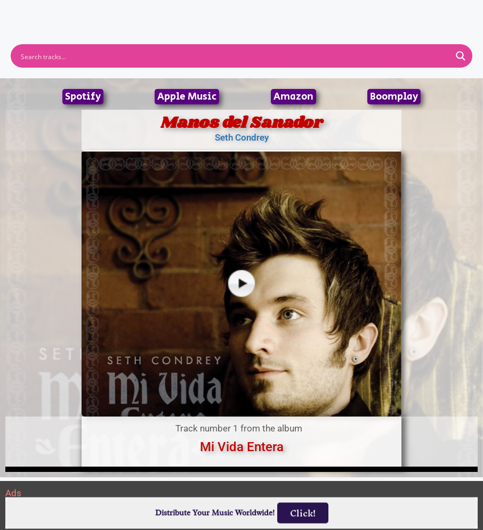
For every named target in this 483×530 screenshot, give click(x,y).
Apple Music (186, 96)
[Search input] (234, 56)
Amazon (293, 96)
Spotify (83, 96)
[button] (241, 14)
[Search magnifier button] (460, 55)
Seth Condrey (242, 137)
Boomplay (394, 96)
